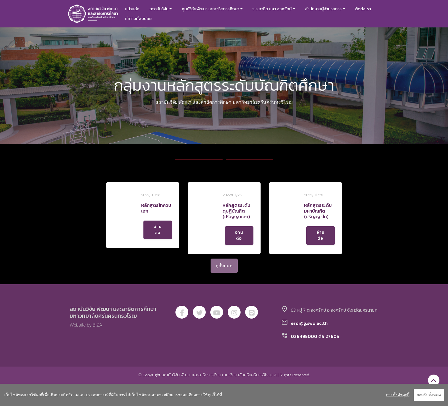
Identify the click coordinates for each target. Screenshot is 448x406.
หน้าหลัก (132, 9)
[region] (224, 395)
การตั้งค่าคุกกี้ (397, 395)
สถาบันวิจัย (159, 9)
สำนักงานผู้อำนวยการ (323, 9)
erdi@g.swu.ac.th (309, 323)
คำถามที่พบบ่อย (138, 18)
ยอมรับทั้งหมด (429, 395)
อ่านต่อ (158, 230)
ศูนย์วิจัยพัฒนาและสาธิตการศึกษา (210, 9)
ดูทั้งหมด (224, 266)
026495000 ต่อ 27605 (315, 336)
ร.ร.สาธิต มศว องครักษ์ (272, 9)
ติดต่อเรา (363, 9)
